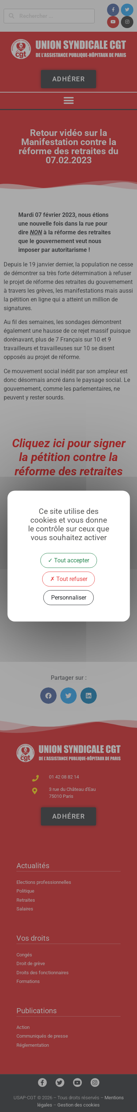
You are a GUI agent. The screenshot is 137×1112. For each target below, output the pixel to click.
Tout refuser (68, 578)
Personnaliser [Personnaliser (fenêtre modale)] (68, 597)
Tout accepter (68, 560)
